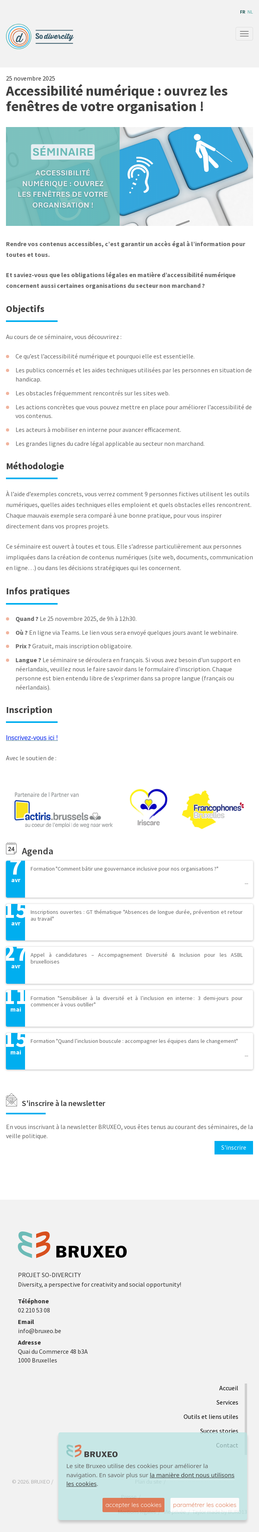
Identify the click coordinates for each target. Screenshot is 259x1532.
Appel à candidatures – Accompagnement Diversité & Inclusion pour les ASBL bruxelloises (137, 958)
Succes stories (219, 1431)
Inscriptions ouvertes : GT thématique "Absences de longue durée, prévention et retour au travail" (137, 915)
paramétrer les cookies (204, 1505)
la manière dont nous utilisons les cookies (150, 1479)
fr (242, 12)
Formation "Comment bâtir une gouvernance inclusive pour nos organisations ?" (124, 868)
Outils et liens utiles (211, 1416)
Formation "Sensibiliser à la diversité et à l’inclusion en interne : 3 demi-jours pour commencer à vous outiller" (137, 1001)
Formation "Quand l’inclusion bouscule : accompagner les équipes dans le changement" (134, 1040)
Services (227, 1402)
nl (250, 12)
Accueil (228, 1388)
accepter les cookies (133, 1505)
